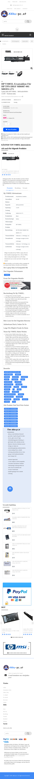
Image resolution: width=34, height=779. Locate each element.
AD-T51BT (7, 399)
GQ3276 (24, 387)
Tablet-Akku (6, 692)
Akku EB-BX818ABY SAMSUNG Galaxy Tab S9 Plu (20, 571)
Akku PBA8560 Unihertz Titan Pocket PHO (20, 553)
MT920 (16, 387)
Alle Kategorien (15, 41)
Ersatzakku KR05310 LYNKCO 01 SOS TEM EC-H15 (21, 509)
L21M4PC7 (7, 387)
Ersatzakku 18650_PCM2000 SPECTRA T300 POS (21, 518)
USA (16, 755)
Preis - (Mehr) (11, 408)
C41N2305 (18, 382)
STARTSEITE (5, 41)
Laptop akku (25, 41)
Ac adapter (5, 695)
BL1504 (7, 391)
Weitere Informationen (6, 96)
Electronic (5, 700)
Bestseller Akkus (14, 108)
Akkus (4, 687)
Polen (11, 757)
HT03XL (21, 394)
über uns (9, 8)
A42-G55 (25, 399)
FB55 (22, 379)
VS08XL (4, 44)
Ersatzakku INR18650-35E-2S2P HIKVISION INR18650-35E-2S (19, 526)
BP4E (19, 389)
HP (32, 41)
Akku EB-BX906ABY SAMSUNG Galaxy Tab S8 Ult (20, 562)
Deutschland (7, 757)
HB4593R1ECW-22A (10, 394)
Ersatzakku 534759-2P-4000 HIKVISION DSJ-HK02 (21, 535)
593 (14, 401)
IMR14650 (19, 384)
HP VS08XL (5, 169)
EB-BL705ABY (8, 384)
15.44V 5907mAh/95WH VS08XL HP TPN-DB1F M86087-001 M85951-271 (10, 172)
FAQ (9, 1)
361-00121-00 (8, 382)
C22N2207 (24, 377)
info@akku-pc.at (18, 5)
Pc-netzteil (5, 697)
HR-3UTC (15, 377)
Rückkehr (5, 719)
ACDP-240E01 (8, 374)
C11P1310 (15, 379)
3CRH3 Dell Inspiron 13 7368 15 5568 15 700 (10, 631)
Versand (14, 1)
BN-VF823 (19, 396)
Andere (4, 702)
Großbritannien (21, 755)
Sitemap (25, 8)
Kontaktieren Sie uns (18, 96)
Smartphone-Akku (7, 690)
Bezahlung (22, 1)
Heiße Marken (9, 35)
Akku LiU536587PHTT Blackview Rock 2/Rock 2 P (21, 544)
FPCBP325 (15, 391)
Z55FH (6, 379)
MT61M (7, 377)
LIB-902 (7, 401)
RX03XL (7, 389)
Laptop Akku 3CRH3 (6, 629)
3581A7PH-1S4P (9, 396)
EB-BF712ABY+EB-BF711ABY (12, 372)
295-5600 (17, 399)
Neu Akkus (17, 8)
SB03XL (18, 374)
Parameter (10, 188)
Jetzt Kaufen (11, 129)
